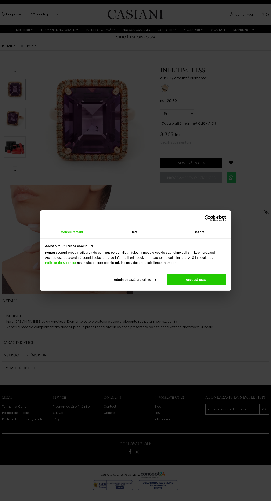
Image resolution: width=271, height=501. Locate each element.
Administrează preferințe (135, 279)
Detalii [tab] (135, 232)
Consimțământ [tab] (72, 232)
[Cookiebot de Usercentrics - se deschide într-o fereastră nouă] (207, 218)
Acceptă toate (196, 279)
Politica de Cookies (60, 262)
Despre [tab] (199, 232)
